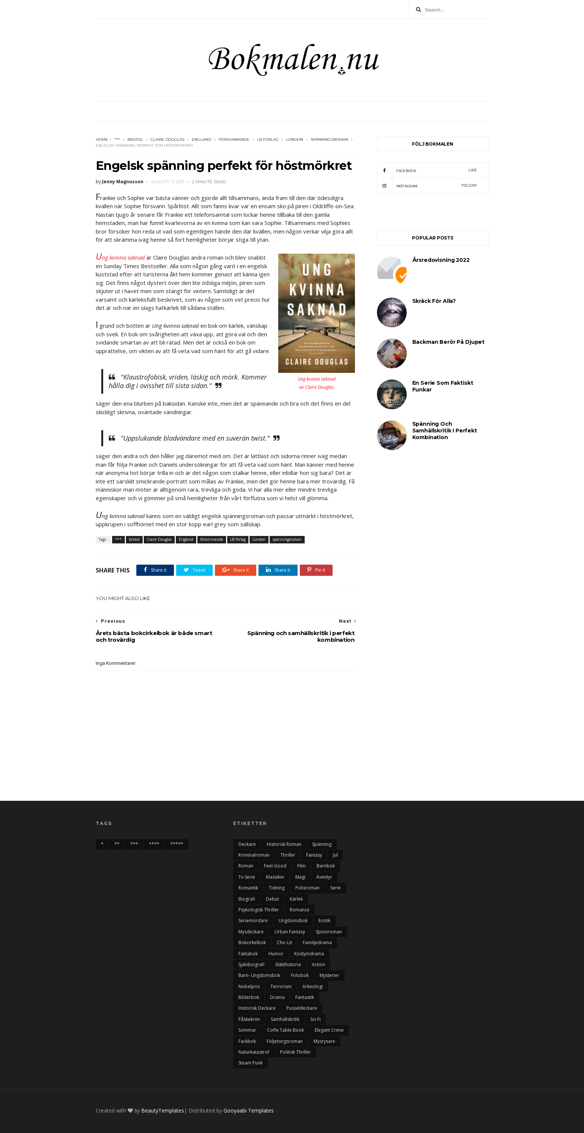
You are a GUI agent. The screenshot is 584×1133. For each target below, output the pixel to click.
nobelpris (249, 986)
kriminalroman (254, 855)
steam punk (250, 1063)
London (294, 139)
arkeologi (312, 986)
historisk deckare (257, 1008)
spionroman (329, 932)
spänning (321, 844)
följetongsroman (285, 1041)
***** (176, 844)
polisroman (307, 888)
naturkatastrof (253, 1052)
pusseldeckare (301, 1008)
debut (272, 899)
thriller (287, 855)
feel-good (275, 866)
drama (277, 997)
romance (300, 910)
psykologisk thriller (258, 910)
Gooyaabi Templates (248, 1110)
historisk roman (284, 844)
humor (276, 953)
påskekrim (249, 1019)
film (301, 866)
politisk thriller (295, 1052)
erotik (324, 920)
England (201, 139)
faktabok (248, 953)
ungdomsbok (293, 920)
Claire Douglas (167, 139)
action (318, 964)
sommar (247, 1030)
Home (102, 139)
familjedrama (317, 942)
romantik (248, 888)
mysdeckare (251, 932)
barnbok (326, 866)
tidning (277, 888)
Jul (335, 855)
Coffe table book (285, 1030)
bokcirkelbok (252, 942)
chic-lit (284, 942)
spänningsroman (329, 139)
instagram (427, 185)
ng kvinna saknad (120, 257)
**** (154, 844)
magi (300, 877)
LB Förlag (268, 139)
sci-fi (315, 1019)
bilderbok (248, 997)
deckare (247, 844)
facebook (427, 170)
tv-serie (246, 877)
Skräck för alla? (434, 301)
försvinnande (234, 139)
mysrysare (324, 1041)
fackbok (247, 1041)
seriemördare (253, 920)
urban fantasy (289, 932)
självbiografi (251, 964)
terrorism (281, 986)
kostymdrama (309, 953)
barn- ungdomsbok (259, 975)
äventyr (324, 877)
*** (117, 139)
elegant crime (329, 1030)
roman (245, 866)
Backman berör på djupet (448, 342)
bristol (135, 139)
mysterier (329, 975)
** (117, 844)
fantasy (314, 855)
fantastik (304, 997)
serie (335, 888)
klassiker (275, 877)
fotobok (300, 975)
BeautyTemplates (162, 1110)
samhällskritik (285, 1019)
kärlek (296, 899)
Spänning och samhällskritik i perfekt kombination (444, 430)
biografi (246, 899)
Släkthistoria (288, 964)
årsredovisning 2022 (441, 260)
